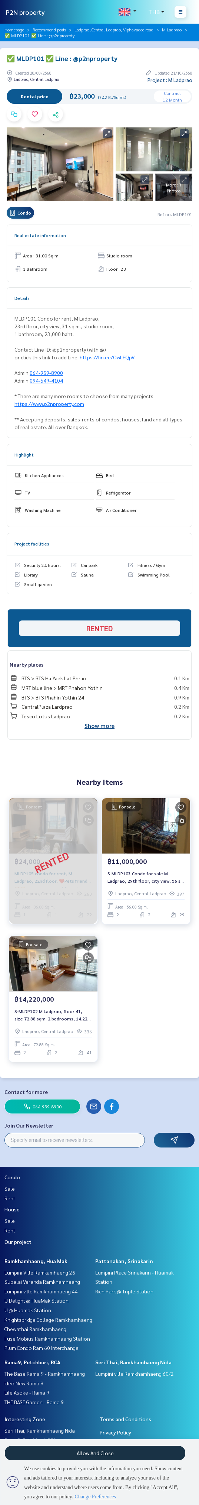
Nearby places (26, 664)
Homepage (14, 30)
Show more (99, 725)
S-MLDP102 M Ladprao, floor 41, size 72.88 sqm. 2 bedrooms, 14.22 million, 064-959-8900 (50, 1015)
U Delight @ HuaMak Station (36, 1300)
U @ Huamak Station (27, 1310)
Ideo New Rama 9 (23, 1383)
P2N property (25, 12)
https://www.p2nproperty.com (49, 403)
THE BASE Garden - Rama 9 (34, 1402)
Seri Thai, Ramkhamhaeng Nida (133, 1362)
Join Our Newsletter (28, 1125)
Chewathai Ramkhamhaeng (35, 1329)
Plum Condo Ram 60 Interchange (41, 1347)
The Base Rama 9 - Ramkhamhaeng (44, 1373)
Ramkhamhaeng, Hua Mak (35, 1261)
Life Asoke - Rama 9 (26, 1392)
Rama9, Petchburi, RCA (32, 1362)
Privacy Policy (115, 1432)
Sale (9, 1188)
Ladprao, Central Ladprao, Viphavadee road (113, 30)
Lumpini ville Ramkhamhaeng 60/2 (134, 1373)
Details (22, 298)
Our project (17, 1241)
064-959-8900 (46, 372)
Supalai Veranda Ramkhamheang (42, 1281)
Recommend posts (49, 30)
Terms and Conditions (125, 1419)
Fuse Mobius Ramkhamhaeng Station (47, 1338)
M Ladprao (172, 30)
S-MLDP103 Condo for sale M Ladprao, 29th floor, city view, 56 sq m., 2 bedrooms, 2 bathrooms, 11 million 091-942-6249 (145, 877)
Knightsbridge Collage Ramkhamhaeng (48, 1319)
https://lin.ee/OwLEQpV (107, 357)
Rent (9, 1198)
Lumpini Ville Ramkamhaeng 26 (39, 1272)
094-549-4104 (46, 380)
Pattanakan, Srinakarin (124, 1261)
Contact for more (26, 1091)
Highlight (24, 455)
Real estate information (40, 235)
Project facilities (31, 544)
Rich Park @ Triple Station (124, 1291)
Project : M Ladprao (169, 79)
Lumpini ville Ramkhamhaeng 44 (41, 1291)
